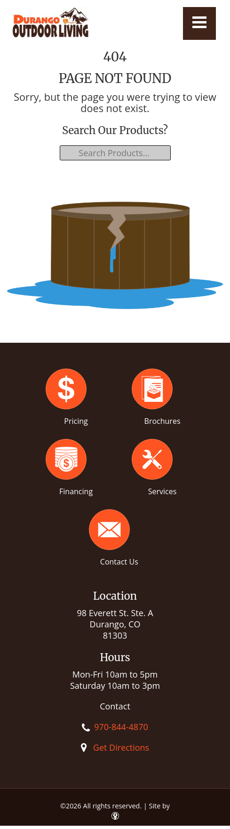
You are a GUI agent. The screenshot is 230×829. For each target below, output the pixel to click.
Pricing (75, 421)
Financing (76, 491)
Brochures (162, 421)
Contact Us (119, 562)
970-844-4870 (121, 726)
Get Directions (121, 747)
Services (162, 491)
